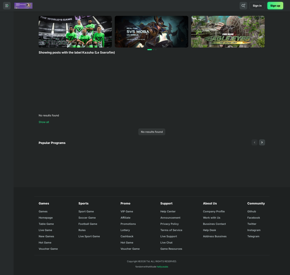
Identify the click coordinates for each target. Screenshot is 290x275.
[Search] (243, 5)
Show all (44, 122)
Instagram (254, 230)
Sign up (275, 5)
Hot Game (45, 242)
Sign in (257, 5)
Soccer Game (87, 217)
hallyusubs (162, 266)
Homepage (46, 217)
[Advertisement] (152, 84)
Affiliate (125, 217)
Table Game (46, 223)
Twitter (251, 223)
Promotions (128, 223)
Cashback (127, 236)
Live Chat (166, 242)
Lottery (125, 230)
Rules (82, 230)
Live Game (45, 230)
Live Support (168, 236)
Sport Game (86, 211)
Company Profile (214, 211)
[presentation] (255, 142)
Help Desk (209, 230)
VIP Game (127, 211)
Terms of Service (171, 230)
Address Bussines (215, 236)
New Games (46, 236)
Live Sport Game (89, 236)
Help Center (168, 211)
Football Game (87, 223)
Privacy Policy (169, 223)
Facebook (253, 217)
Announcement (170, 217)
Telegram (253, 236)
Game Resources (171, 248)
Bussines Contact (214, 223)
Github (251, 211)
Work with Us (211, 217)
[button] (149, 49)
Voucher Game (48, 248)
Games (43, 211)
